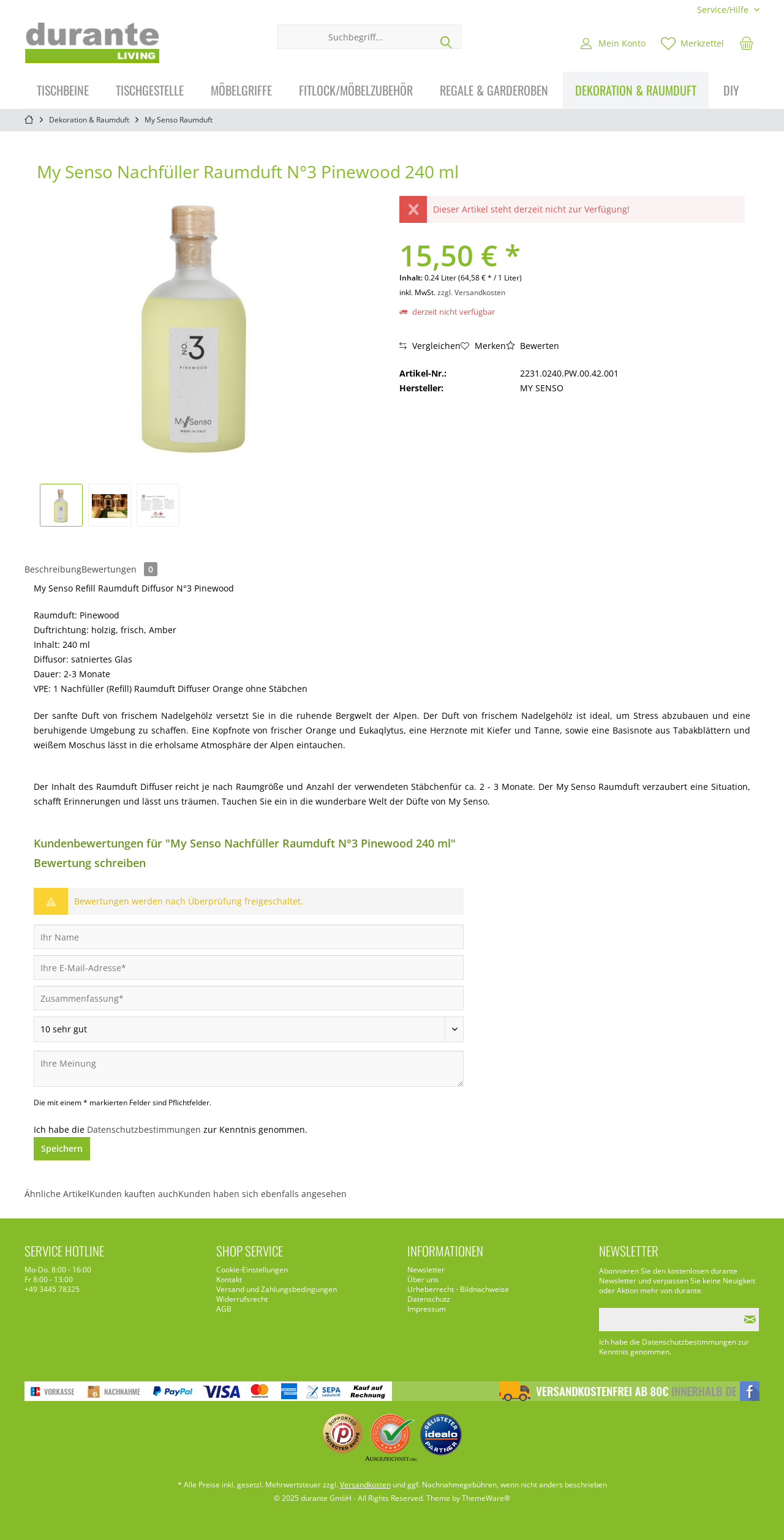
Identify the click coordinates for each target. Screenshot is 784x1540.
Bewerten (532, 345)
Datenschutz (428, 1299)
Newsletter (426, 1270)
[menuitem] (724, 9)
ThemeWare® (486, 1498)
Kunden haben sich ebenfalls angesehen (262, 1194)
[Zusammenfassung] (249, 998)
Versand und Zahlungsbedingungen (276, 1289)
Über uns (423, 1280)
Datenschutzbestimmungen (144, 1129)
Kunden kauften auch (133, 1194)
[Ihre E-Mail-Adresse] (249, 967)
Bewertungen (119, 569)
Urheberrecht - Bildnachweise (458, 1289)
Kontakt (229, 1280)
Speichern (62, 1148)
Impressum (426, 1309)
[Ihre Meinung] (249, 1069)
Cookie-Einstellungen (252, 1270)
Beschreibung (52, 569)
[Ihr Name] (249, 937)
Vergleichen (430, 345)
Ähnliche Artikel (56, 1194)
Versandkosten (365, 1484)
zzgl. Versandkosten (471, 292)
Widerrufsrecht (242, 1299)
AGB (224, 1309)
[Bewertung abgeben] (249, 1029)
